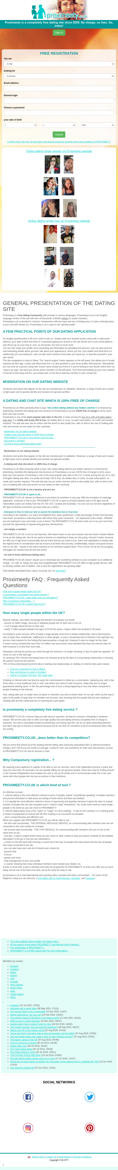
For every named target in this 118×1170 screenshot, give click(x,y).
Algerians (75, 878)
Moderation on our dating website (20, 431)
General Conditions (82, 1157)
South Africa (16, 988)
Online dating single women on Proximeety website (59, 151)
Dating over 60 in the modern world (27, 1030)
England (14, 966)
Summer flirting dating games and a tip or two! (32, 1058)
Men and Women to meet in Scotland (28, 672)
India (12, 991)
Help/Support (64, 1157)
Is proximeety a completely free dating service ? (26, 594)
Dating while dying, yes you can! (25, 1015)
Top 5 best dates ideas (21, 1049)
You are (8, 58)
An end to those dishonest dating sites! (23, 444)
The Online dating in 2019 (22, 1052)
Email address (11, 83)
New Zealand (16, 985)
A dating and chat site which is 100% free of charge (29, 434)
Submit (59, 134)
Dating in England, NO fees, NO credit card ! (31, 675)
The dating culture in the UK (23, 1040)
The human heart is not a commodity (28, 1011)
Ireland (13, 975)
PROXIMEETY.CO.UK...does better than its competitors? (30, 597)
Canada (14, 981)
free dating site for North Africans (54, 878)
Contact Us (51, 1157)
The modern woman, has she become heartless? (33, 1027)
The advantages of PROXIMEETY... (27, 947)
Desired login (11, 95)
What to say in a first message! (25, 1021)
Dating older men (18, 1046)
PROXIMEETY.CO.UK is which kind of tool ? (24, 604)
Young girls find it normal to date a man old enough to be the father (42, 1033)
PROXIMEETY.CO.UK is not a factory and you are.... (29, 437)
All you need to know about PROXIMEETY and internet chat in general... (45, 944)
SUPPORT (60, 571)
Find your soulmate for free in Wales (27, 669)
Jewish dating (16, 994)
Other (13, 997)
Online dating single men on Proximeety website (59, 220)
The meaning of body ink (22, 1068)
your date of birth (13, 120)
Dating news (38, 1157)
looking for (9, 71)
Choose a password (14, 107)
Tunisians (90, 878)
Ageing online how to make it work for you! (30, 1024)
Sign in (59, 32)
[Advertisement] (57, 43)
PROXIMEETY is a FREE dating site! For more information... (39, 951)
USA (12, 978)
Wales (13, 972)
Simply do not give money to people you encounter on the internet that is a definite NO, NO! (54, 1061)
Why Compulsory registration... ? (19, 601)
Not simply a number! (14, 441)
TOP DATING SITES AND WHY (25, 1055)
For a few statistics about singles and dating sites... (34, 941)
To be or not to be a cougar (23, 1043)
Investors (14, 1005)
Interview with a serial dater (23, 1008)
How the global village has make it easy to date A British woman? (41, 1036)
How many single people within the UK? (22, 591)
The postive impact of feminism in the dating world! (34, 1018)
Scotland (14, 969)
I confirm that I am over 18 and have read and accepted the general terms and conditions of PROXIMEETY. (59, 142)
